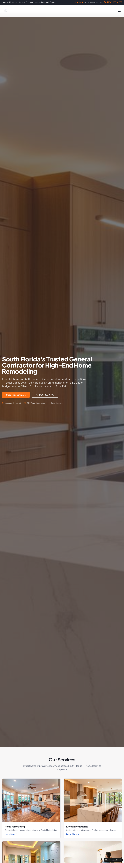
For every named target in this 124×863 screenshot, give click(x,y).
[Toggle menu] (119, 10)
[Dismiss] (120, 859)
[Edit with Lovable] (111, 859)
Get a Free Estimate (16, 395)
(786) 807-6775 (113, 2)
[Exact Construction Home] (6, 11)
